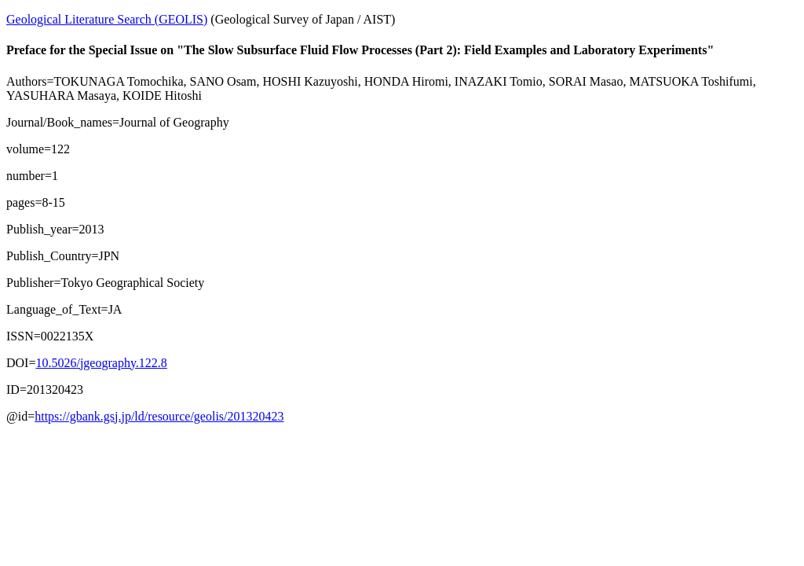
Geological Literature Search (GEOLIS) (106, 19)
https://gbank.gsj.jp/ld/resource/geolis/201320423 (159, 416)
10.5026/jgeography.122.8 (100, 362)
